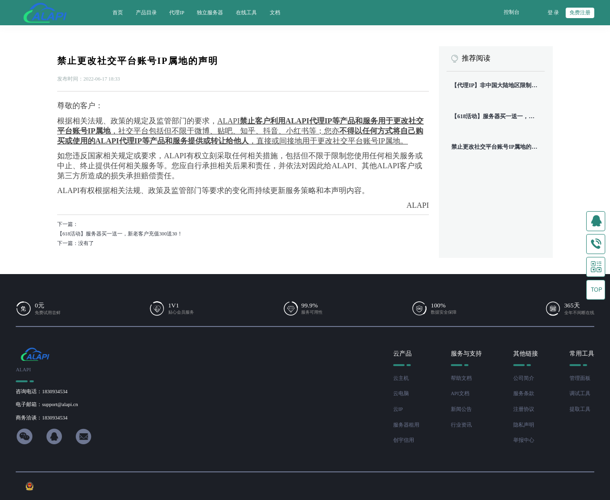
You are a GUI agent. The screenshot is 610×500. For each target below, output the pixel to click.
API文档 (460, 393)
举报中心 (523, 440)
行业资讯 (461, 425)
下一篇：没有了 (75, 243)
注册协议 (523, 409)
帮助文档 (461, 378)
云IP (398, 409)
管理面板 (579, 378)
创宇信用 (403, 440)
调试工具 (579, 393)
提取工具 (579, 409)
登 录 (553, 12)
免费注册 (579, 12)
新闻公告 (461, 409)
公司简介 (523, 378)
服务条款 (523, 393)
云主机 (401, 378)
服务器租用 (406, 425)
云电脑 (401, 393)
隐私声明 (523, 425)
